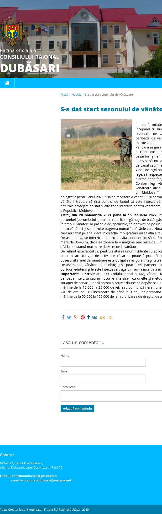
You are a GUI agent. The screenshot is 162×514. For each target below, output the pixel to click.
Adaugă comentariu (77, 408)
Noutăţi (77, 95)
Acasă (64, 95)
